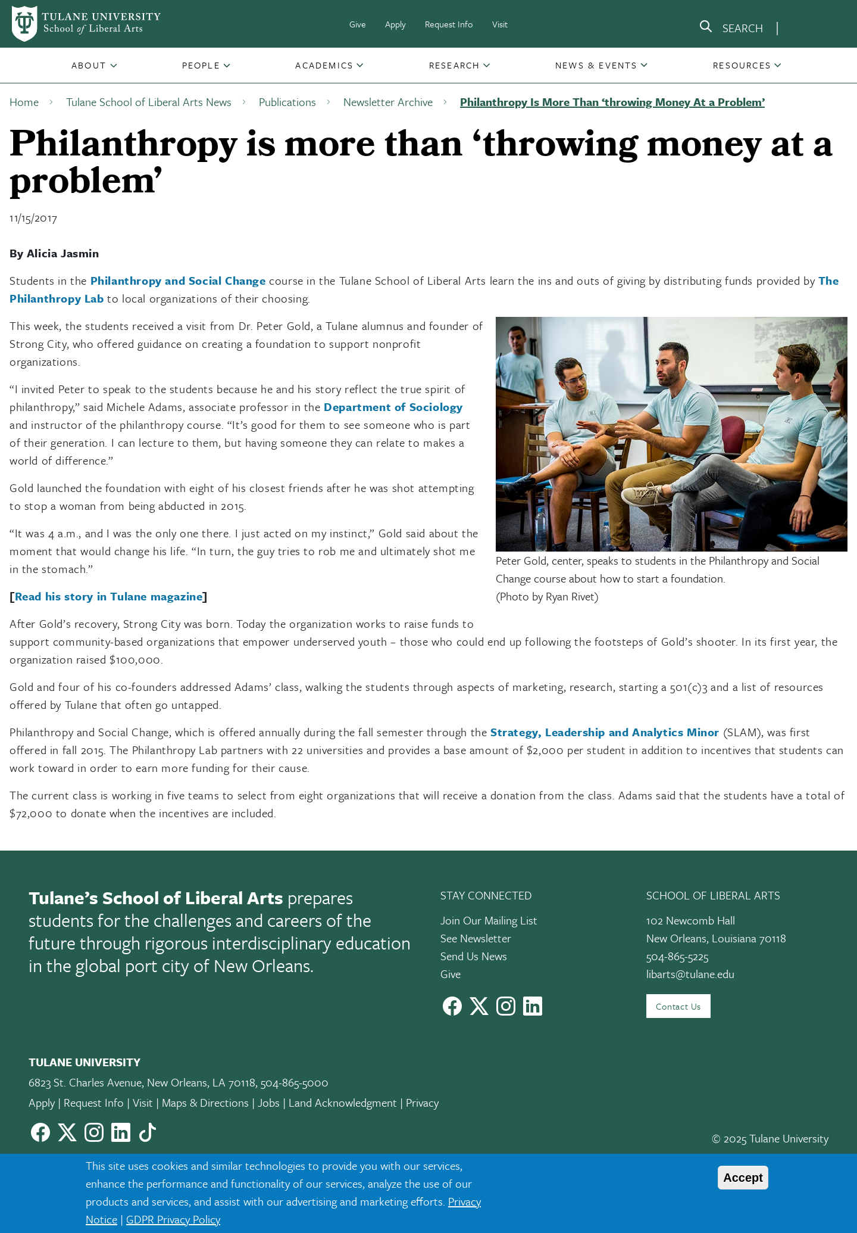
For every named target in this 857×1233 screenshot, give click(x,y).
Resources (742, 64)
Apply (395, 23)
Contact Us (678, 1006)
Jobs (269, 1102)
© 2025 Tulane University (770, 1138)
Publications (287, 102)
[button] (90, 65)
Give (357, 23)
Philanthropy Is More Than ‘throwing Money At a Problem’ (612, 102)
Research (454, 64)
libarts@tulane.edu (690, 974)
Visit (500, 23)
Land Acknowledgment (343, 1102)
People (201, 64)
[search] (731, 28)
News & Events (596, 64)
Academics (324, 64)
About (89, 64)
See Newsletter (475, 938)
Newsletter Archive (388, 102)
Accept (743, 1177)
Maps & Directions (205, 1102)
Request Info (449, 23)
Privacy (422, 1102)
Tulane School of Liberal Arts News (149, 102)
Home (24, 102)
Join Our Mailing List (488, 920)
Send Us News (473, 956)
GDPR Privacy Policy (173, 1219)
